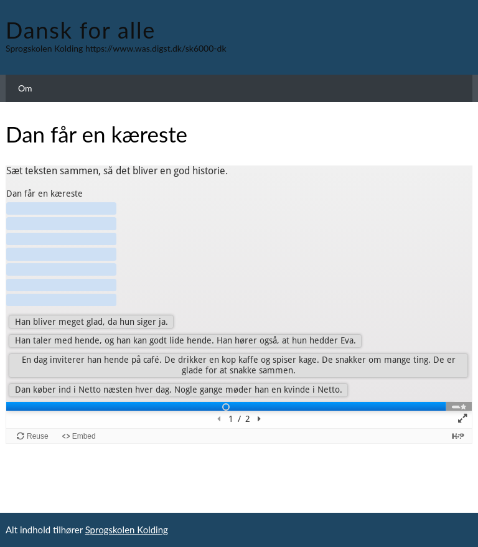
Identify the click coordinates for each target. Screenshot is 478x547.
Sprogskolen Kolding (126, 529)
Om (25, 88)
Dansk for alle (81, 30)
